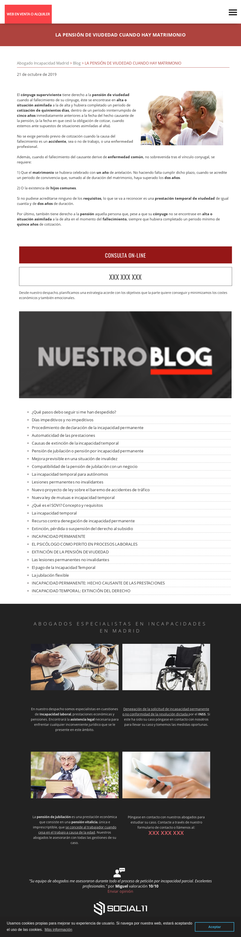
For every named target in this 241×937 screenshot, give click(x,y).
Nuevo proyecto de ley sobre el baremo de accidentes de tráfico (91, 489)
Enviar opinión (120, 891)
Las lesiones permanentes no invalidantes (70, 559)
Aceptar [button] (214, 927)
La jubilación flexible (50, 575)
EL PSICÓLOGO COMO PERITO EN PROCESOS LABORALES (84, 544)
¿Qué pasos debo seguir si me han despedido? (74, 412)
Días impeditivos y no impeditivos (63, 419)
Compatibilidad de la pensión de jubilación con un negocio (84, 466)
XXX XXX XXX (125, 277)
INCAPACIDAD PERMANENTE (58, 536)
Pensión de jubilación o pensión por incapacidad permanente (88, 451)
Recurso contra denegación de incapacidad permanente (83, 520)
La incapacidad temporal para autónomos (70, 474)
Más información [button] (58, 930)
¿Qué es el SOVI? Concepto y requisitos (67, 505)
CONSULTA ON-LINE (125, 255)
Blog (77, 63)
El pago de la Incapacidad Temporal (64, 567)
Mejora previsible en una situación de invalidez (74, 458)
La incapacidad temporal (54, 513)
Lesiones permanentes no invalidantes (67, 482)
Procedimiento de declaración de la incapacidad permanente (88, 427)
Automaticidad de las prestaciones (63, 435)
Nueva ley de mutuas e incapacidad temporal (73, 497)
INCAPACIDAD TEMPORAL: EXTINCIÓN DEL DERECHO (81, 590)
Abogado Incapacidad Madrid (43, 63)
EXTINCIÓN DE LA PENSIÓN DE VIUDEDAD (70, 552)
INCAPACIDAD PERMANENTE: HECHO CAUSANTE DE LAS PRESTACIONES (98, 583)
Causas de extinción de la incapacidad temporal (75, 443)
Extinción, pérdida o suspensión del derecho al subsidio (82, 528)
